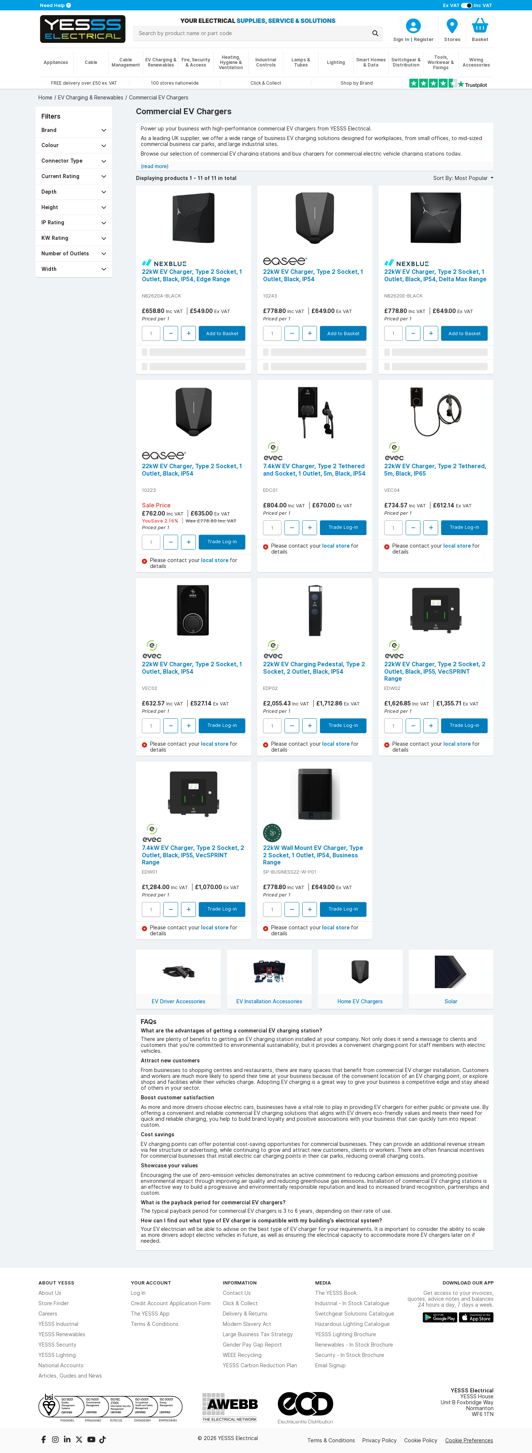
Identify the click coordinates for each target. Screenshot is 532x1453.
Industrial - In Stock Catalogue (352, 1303)
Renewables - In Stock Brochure (354, 1345)
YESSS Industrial (58, 1324)
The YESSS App (150, 1314)
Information (240, 1283)
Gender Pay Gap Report (252, 1345)
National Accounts (60, 1365)
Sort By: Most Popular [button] (461, 178)
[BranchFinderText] (452, 29)
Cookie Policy (420, 1440)
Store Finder (53, 1303)
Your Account (151, 1283)
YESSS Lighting (57, 1355)
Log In (138, 1293)
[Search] (375, 33)
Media (323, 1283)
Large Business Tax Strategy (258, 1334)
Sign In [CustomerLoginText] (401, 39)
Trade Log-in (222, 541)
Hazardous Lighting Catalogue (352, 1324)
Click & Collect (240, 1303)
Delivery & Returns (245, 1314)
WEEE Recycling (242, 1355)
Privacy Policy (379, 1440)
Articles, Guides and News (70, 1376)
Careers (47, 1314)
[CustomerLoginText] (413, 24)
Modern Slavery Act (247, 1324)
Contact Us (237, 1293)
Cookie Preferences (469, 1440)
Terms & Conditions (154, 1324)
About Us (49, 1293)
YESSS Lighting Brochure (345, 1334)
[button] (73, 130)
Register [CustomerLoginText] (424, 39)
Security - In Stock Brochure (349, 1355)
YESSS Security (57, 1345)
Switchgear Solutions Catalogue (354, 1314)
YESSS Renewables (61, 1334)
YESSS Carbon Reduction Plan (260, 1365)
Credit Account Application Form (171, 1303)
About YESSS (56, 1283)
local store (215, 560)
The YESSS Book (336, 1293)
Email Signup (330, 1365)
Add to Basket (222, 333)
